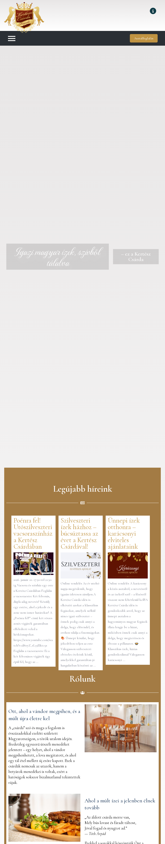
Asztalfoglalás (143, 38)
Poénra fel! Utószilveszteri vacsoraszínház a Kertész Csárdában (32, 533)
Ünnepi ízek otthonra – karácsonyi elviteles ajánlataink (124, 533)
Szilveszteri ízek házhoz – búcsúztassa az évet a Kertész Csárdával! (79, 533)
